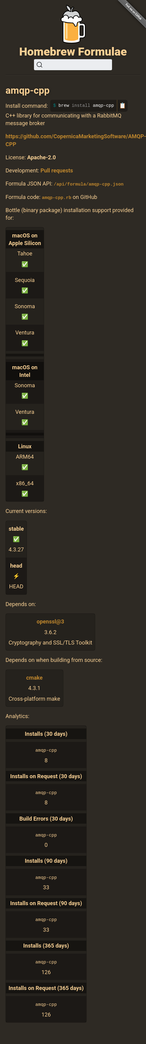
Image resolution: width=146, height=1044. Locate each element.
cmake (34, 677)
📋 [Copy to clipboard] (122, 106)
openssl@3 (50, 621)
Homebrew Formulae (73, 51)
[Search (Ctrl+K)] (73, 64)
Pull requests (56, 170)
